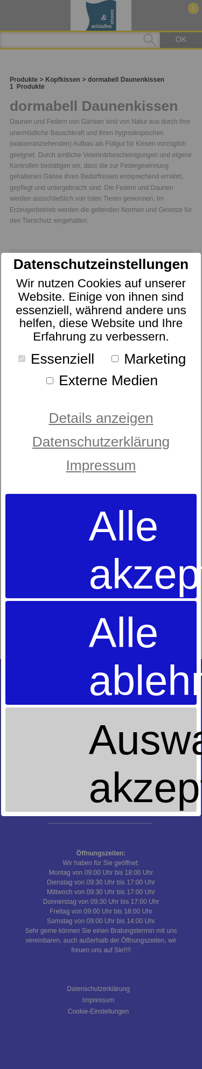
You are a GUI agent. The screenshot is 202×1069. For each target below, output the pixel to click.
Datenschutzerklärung (101, 442)
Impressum (101, 465)
